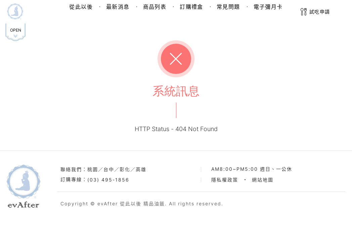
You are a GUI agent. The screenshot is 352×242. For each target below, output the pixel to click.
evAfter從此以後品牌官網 (23, 186)
